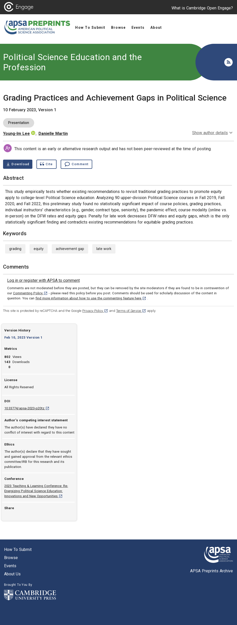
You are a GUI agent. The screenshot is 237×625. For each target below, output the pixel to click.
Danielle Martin (53, 133)
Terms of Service (131, 311)
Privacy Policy (95, 311)
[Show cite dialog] (46, 164)
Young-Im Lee (16, 133)
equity (39, 249)
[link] (43, 280)
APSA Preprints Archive (211, 570)
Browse (11, 557)
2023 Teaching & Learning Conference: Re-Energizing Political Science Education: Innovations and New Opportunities (36, 491)
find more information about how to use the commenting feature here (90, 298)
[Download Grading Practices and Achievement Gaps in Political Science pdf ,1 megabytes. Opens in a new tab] (17, 164)
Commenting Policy (30, 293)
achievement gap (70, 249)
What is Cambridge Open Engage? (202, 8)
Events (10, 565)
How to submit (18, 549)
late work (103, 249)
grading (15, 249)
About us (12, 574)
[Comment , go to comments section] (76, 164)
